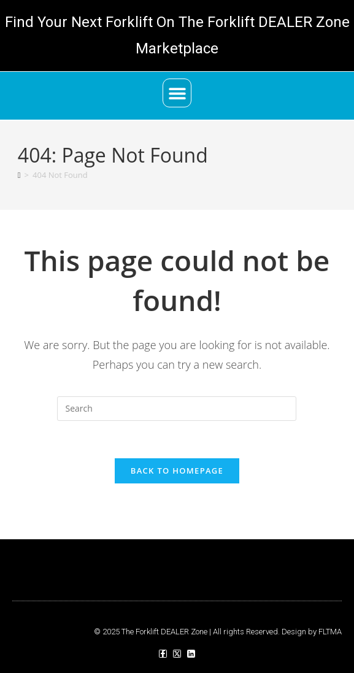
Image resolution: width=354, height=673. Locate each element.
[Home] (19, 174)
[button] (177, 93)
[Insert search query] (176, 408)
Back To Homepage (177, 470)
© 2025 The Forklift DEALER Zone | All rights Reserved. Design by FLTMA (218, 631)
